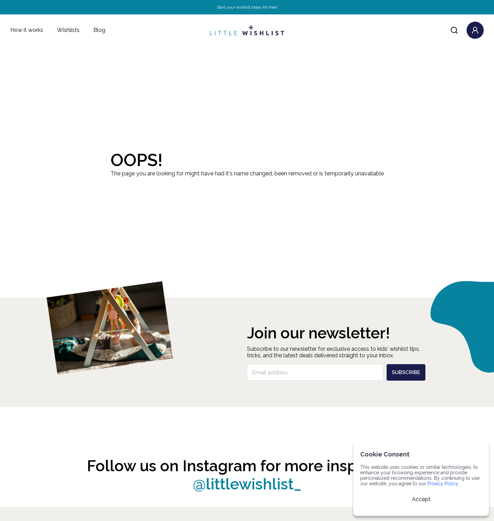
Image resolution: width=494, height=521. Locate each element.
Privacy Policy (442, 483)
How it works (26, 30)
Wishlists (68, 30)
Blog (99, 30)
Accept (421, 499)
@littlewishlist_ (247, 484)
